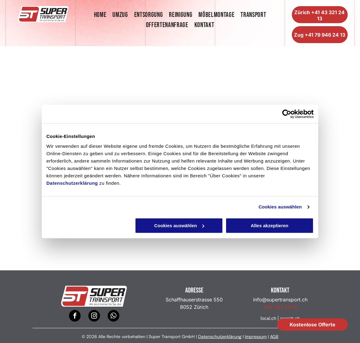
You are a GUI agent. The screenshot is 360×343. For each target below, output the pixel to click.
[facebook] (75, 316)
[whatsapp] (113, 316)
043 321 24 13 (280, 307)
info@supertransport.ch (280, 300)
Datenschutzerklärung (72, 183)
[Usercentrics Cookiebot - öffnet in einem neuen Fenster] (287, 114)
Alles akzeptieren (269, 225)
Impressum (256, 336)
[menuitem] (100, 15)
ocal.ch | (270, 318)
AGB (274, 336)
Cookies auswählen (280, 206)
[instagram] (94, 316)
